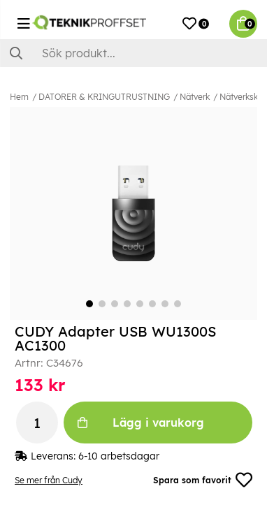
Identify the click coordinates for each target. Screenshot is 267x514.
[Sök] (133, 53)
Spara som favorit (202, 479)
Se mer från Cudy (48, 480)
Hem (19, 96)
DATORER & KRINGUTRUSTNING (104, 96)
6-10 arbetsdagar (118, 456)
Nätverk (195, 96)
